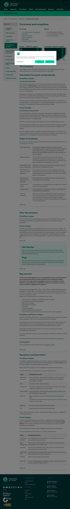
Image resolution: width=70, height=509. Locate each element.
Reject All (39, 61)
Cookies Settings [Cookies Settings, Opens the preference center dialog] (20, 61)
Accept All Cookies (50, 61)
